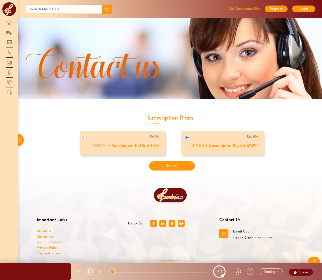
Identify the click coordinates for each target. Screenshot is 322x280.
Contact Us (45, 237)
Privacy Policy (47, 248)
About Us (44, 231)
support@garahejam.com (252, 237)
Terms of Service (49, 242)
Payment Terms (48, 253)
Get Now (172, 165)
